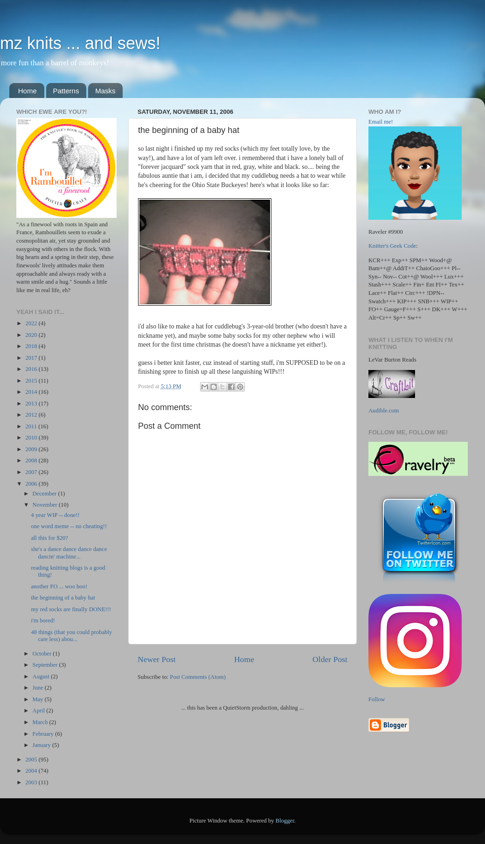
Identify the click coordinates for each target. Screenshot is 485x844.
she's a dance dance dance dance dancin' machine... (69, 552)
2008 (31, 460)
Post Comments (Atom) (198, 677)
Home (27, 91)
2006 (31, 484)
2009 (31, 449)
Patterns (66, 91)
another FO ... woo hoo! (59, 586)
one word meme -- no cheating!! (69, 526)
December (45, 493)
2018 (31, 346)
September (46, 665)
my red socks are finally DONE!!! (71, 609)
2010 (31, 437)
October (43, 653)
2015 (31, 380)
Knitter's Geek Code (392, 246)
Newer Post (157, 659)
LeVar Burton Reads (392, 359)
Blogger (285, 820)
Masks (105, 91)
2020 (31, 335)
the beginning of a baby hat (63, 597)
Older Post (329, 659)
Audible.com (383, 410)
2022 (31, 323)
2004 (31, 770)
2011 (31, 426)
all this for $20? (49, 538)
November (46, 505)
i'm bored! (43, 620)
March (41, 722)
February (44, 734)
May (39, 699)
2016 (31, 369)
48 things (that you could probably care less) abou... (71, 635)
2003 (31, 782)
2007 (31, 472)
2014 (31, 392)
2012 (31, 415)
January (42, 745)
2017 (31, 358)
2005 (31, 759)
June (39, 687)
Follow (376, 699)
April (40, 710)
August (42, 676)
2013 (31, 403)
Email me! (380, 122)
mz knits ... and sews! (80, 43)
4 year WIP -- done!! (55, 515)
